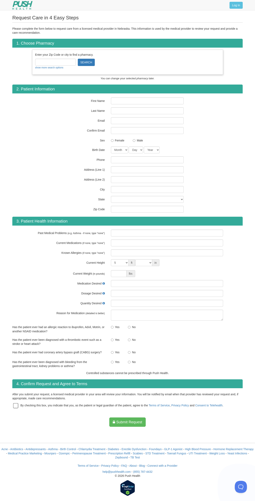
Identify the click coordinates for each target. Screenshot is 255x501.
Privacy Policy (180, 405)
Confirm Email (96, 130)
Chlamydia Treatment (91, 449)
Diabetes (113, 449)
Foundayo (155, 449)
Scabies (138, 453)
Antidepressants (35, 449)
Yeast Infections (237, 453)
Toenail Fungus (176, 453)
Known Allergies (83, 252)
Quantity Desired (90, 303)
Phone (101, 159)
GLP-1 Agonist (173, 449)
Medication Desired (89, 283)
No (134, 327)
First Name (98, 101)
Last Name (98, 110)
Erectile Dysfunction (134, 449)
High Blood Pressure (198, 449)
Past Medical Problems (71, 233)
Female (119, 140)
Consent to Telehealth (208, 405)
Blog (142, 465)
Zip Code (99, 209)
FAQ (124, 465)
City (102, 189)
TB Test (135, 457)
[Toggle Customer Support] (241, 487)
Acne (4, 449)
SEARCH (86, 62)
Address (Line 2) (94, 179)
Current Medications (80, 243)
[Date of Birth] (119, 149)
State (101, 199)
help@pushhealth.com (116, 471)
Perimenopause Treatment (89, 453)
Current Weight (89, 273)
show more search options (49, 67)
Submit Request (127, 422)
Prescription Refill (119, 453)
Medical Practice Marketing (25, 453)
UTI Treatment (198, 453)
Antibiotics (16, 449)
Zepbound (121, 457)
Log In (236, 5)
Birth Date (98, 150)
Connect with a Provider (162, 465)
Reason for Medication (80, 313)
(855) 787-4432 (143, 471)
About (133, 465)
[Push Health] (22, 5)
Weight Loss (217, 453)
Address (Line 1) (94, 169)
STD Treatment (154, 453)
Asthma (53, 449)
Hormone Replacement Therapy (233, 449)
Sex (102, 140)
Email (101, 120)
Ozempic (64, 453)
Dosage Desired (91, 293)
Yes (117, 327)
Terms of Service (159, 405)
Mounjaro (50, 453)
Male (140, 140)
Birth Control (68, 449)
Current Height (95, 262)
